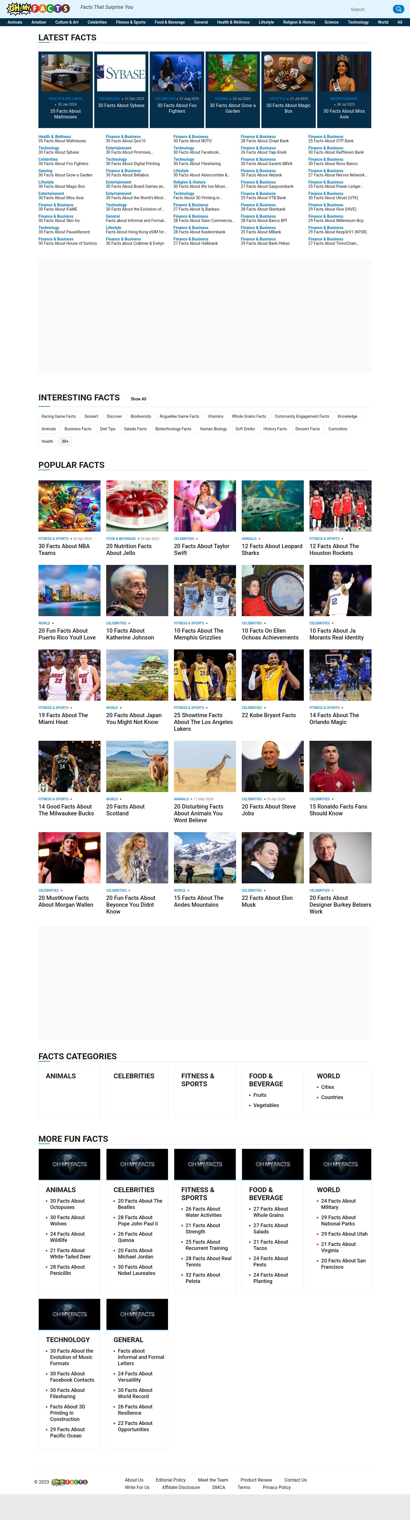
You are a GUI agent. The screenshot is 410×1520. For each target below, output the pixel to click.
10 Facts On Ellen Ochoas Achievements (270, 634)
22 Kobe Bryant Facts (269, 715)
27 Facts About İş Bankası (196, 209)
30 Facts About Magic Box (288, 108)
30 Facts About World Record (135, 1393)
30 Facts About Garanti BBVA (266, 163)
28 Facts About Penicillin (67, 1270)
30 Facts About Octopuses (67, 1204)
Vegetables (266, 1105)
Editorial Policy (171, 1480)
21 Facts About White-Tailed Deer (70, 1253)
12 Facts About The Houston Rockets (334, 549)
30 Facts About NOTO (192, 141)
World (383, 22)
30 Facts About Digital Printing (133, 163)
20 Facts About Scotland (125, 810)
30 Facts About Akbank (261, 175)
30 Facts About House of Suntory (67, 243)
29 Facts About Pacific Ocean (67, 1432)
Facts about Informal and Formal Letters (141, 1357)
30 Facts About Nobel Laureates (136, 1270)
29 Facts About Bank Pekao (265, 243)
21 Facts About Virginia (338, 1247)
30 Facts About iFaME (57, 209)
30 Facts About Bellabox (127, 175)
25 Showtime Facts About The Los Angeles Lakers (203, 722)
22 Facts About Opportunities (135, 1426)
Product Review (256, 1480)
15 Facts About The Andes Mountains (199, 901)
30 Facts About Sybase (121, 105)
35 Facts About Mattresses (65, 114)
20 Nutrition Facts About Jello (129, 549)
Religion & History (299, 22)
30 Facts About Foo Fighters (177, 108)
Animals (15, 22)
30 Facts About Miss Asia (344, 114)
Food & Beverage (170, 22)
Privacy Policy (277, 1487)
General (201, 22)
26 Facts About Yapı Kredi (263, 152)
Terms (243, 1487)
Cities (327, 1087)
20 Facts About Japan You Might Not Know (134, 718)
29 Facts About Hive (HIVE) (332, 209)
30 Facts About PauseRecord (64, 232)
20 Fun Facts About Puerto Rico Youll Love (67, 634)
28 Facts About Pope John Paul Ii (138, 1220)
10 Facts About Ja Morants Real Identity (336, 634)
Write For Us (137, 1487)
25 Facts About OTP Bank (331, 141)
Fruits (259, 1095)
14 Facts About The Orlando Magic (334, 718)
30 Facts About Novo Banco (333, 163)
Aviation (39, 22)
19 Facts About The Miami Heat (63, 718)
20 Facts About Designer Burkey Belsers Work (340, 904)
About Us (134, 1480)
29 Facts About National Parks (338, 1220)
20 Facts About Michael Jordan (135, 1253)
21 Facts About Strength (203, 1228)
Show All (138, 399)
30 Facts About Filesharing (197, 163)
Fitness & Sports (130, 22)
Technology (358, 22)
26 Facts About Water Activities (204, 1212)
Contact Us (295, 1480)
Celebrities (97, 22)
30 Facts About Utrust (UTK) (333, 198)
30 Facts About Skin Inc (59, 220)
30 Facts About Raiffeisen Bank (336, 152)
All (399, 22)
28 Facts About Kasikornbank (199, 232)
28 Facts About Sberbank (263, 209)
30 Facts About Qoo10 (125, 141)
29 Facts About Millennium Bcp (336, 220)
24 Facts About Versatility (135, 1377)
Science (332, 22)
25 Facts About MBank (261, 232)
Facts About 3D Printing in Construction (67, 1413)
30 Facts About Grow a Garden (233, 108)
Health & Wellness (233, 22)
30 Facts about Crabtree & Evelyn (135, 243)
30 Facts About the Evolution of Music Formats (71, 1357)
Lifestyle (266, 22)
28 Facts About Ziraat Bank (265, 141)
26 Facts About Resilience (135, 1410)
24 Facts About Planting (270, 1278)
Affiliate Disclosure (181, 1487)
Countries (332, 1097)
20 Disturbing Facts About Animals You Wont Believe (199, 813)
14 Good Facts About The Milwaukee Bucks (66, 810)
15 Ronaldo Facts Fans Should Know (338, 810)
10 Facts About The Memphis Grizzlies (199, 634)
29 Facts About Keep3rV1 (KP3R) (337, 232)
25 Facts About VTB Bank (263, 198)
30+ (65, 441)
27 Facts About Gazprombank (267, 186)
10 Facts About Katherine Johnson (130, 634)
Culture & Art (66, 22)
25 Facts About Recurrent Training (207, 1245)
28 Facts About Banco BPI (264, 220)
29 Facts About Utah (344, 1234)
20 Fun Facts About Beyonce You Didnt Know (130, 904)
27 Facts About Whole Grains (270, 1212)
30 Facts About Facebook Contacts (72, 1377)
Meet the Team (213, 1480)
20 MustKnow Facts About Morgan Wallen (65, 901)
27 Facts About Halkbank (195, 243)
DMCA (218, 1487)
